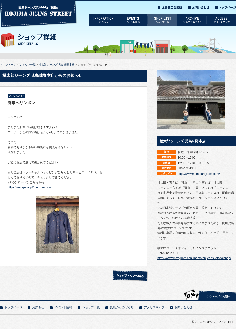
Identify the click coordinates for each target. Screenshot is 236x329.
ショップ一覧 (27, 64)
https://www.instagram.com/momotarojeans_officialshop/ (194, 258)
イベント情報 (63, 307)
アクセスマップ (154, 307)
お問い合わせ (183, 307)
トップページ (8, 64)
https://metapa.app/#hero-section (29, 187)
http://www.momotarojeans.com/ (199, 174)
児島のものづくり (121, 307)
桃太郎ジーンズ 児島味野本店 (56, 64)
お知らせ (38, 307)
